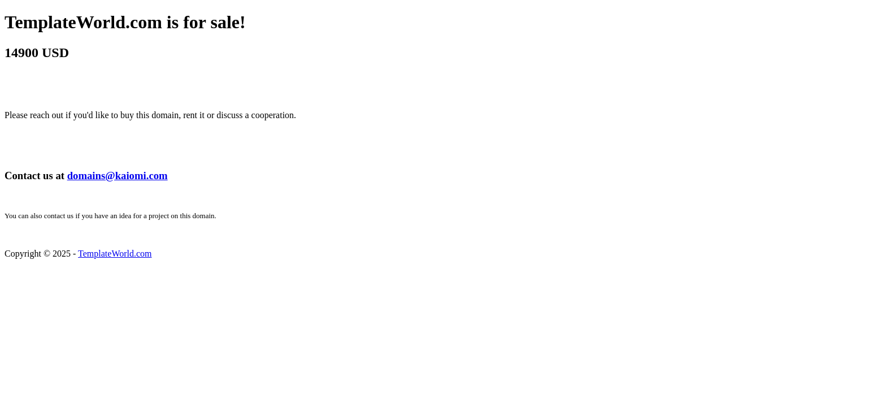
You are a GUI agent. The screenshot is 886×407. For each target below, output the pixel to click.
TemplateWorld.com (114, 253)
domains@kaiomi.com (117, 175)
